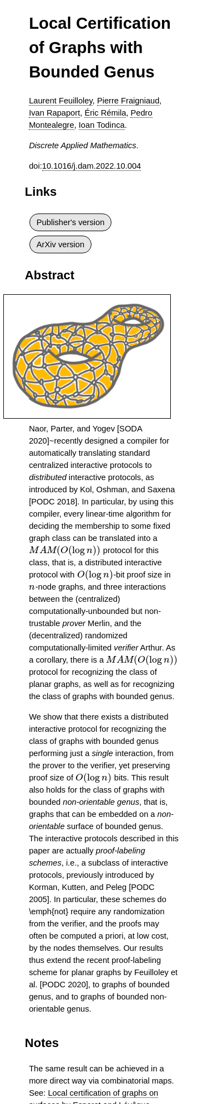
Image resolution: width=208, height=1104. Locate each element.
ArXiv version (60, 244)
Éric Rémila (105, 112)
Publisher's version (71, 222)
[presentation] (65, 550)
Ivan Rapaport (54, 112)
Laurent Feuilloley (61, 100)
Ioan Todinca (102, 125)
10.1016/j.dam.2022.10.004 (91, 166)
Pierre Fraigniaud (128, 100)
